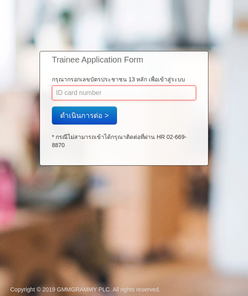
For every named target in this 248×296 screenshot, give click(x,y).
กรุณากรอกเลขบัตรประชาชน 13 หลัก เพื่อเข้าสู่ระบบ (118, 79)
